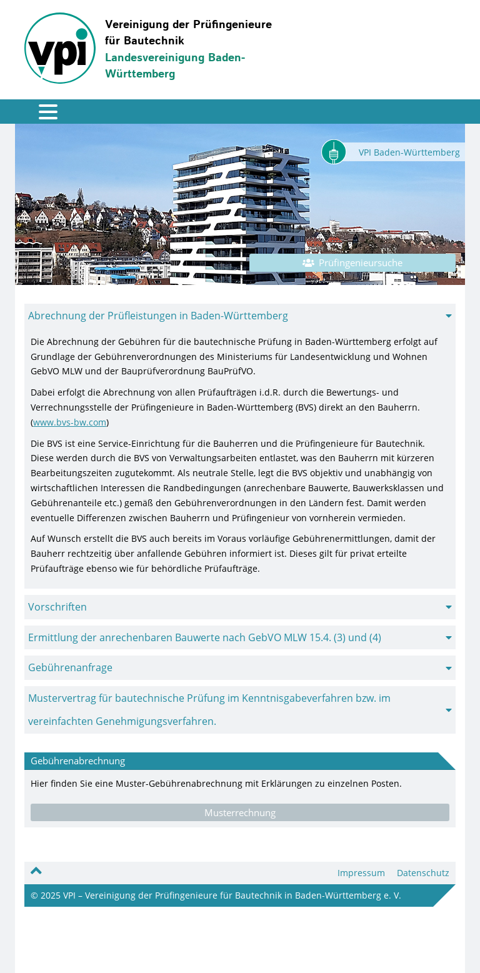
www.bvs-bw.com (69, 422)
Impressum (361, 873)
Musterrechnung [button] (240, 812)
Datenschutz (423, 873)
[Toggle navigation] (39, 111)
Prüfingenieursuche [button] (352, 262)
